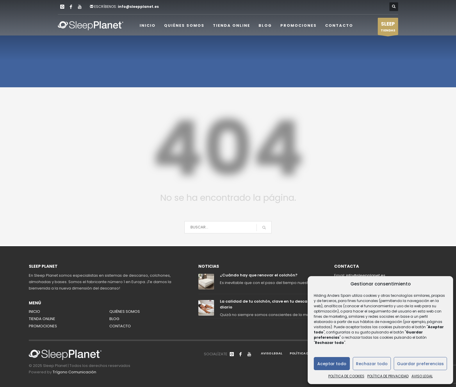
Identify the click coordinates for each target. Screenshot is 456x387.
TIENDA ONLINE (42, 319)
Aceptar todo (331, 364)
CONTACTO (120, 326)
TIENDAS (388, 27)
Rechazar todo (372, 364)
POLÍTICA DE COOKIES (346, 376)
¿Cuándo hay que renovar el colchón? (259, 275)
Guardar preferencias (420, 364)
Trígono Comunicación (74, 372)
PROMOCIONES (43, 326)
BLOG (114, 319)
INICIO (34, 311)
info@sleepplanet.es (138, 6)
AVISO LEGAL (422, 376)
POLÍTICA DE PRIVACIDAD (388, 376)
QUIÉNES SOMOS (124, 311)
